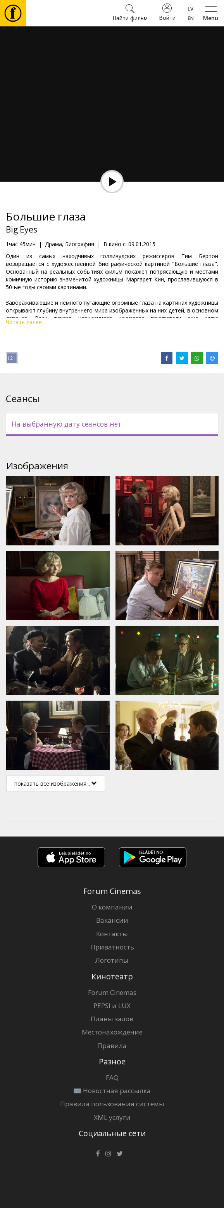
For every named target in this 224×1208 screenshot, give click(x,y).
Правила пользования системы (112, 1103)
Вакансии (112, 920)
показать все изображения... (55, 783)
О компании (112, 907)
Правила (112, 1045)
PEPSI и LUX (112, 1005)
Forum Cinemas (112, 992)
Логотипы (112, 960)
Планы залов (112, 1018)
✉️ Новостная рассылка (112, 1090)
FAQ (112, 1077)
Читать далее (24, 322)
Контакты (112, 933)
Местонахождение (112, 1031)
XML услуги (112, 1117)
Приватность (112, 946)
